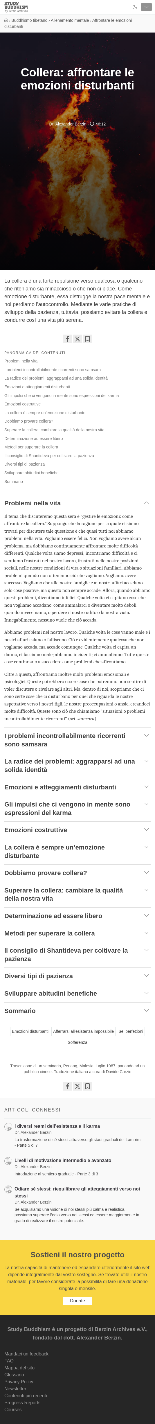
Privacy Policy (18, 1381)
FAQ (9, 1360)
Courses (13, 1409)
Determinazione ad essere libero (33, 438)
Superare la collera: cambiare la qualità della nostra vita (54, 430)
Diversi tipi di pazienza (24, 464)
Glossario (14, 1374)
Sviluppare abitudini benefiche (31, 473)
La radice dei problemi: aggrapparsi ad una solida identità (56, 378)
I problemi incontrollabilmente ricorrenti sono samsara (52, 369)
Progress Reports (22, 1402)
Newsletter (15, 1388)
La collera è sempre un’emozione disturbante (44, 412)
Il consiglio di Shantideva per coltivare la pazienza (49, 455)
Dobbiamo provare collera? (28, 421)
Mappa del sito (19, 1367)
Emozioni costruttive (22, 404)
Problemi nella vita (20, 361)
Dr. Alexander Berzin (67, 124)
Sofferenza (77, 1042)
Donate (77, 1300)
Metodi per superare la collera (31, 447)
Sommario (13, 481)
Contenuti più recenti (25, 1395)
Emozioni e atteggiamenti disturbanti (37, 387)
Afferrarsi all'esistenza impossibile (83, 1031)
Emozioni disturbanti (30, 1031)
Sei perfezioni (130, 1031)
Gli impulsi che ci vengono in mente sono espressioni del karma (61, 395)
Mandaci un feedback (26, 1353)
